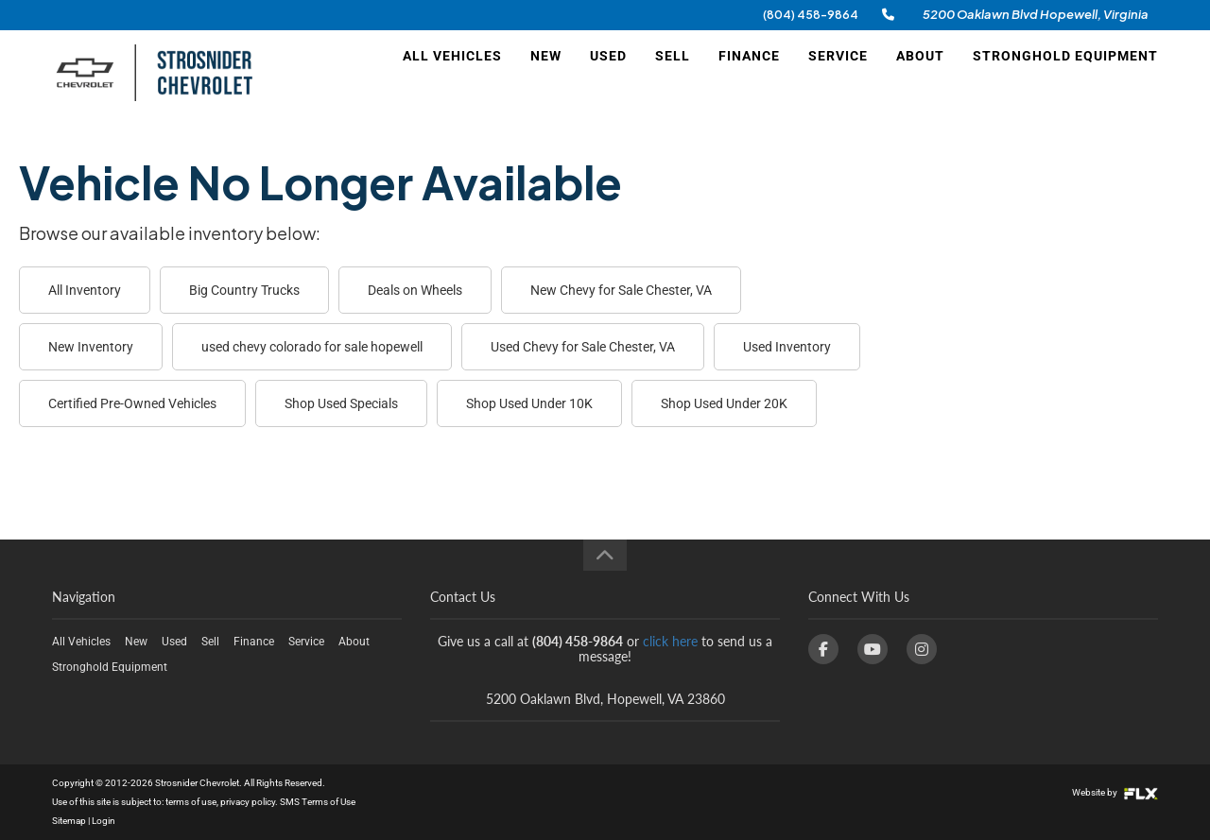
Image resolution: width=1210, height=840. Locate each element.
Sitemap (69, 820)
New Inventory (90, 346)
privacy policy (247, 802)
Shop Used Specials (341, 403)
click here (670, 641)
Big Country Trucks (244, 290)
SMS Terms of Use (317, 802)
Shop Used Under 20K (724, 403)
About (920, 72)
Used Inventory (787, 346)
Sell (672, 72)
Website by (1115, 792)
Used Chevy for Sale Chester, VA (583, 346)
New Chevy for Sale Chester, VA (621, 290)
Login (103, 820)
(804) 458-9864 (810, 15)
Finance (749, 72)
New (546, 72)
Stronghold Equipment (1065, 72)
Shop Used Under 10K (529, 403)
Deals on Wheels (415, 290)
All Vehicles (452, 72)
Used (608, 72)
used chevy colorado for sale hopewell (312, 346)
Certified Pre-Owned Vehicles (132, 403)
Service (838, 72)
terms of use (190, 802)
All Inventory (84, 290)
